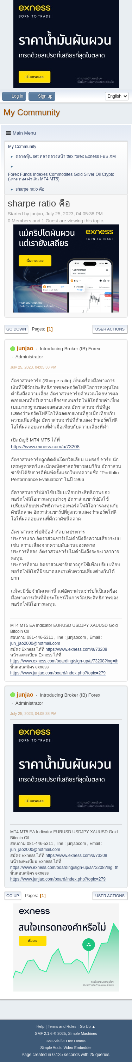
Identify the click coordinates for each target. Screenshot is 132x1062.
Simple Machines (82, 1033)
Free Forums (76, 1041)
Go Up (12, 896)
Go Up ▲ (87, 1026)
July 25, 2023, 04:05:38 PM (33, 367)
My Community (32, 112)
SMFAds (52, 1041)
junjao (25, 348)
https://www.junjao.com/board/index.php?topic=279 (58, 673)
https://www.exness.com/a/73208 (45, 446)
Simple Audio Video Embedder (66, 1047)
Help (40, 1026)
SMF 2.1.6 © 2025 (50, 1033)
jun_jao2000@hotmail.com (35, 643)
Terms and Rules (62, 1026)
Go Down (16, 329)
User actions (110, 329)
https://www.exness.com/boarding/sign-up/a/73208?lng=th (64, 661)
